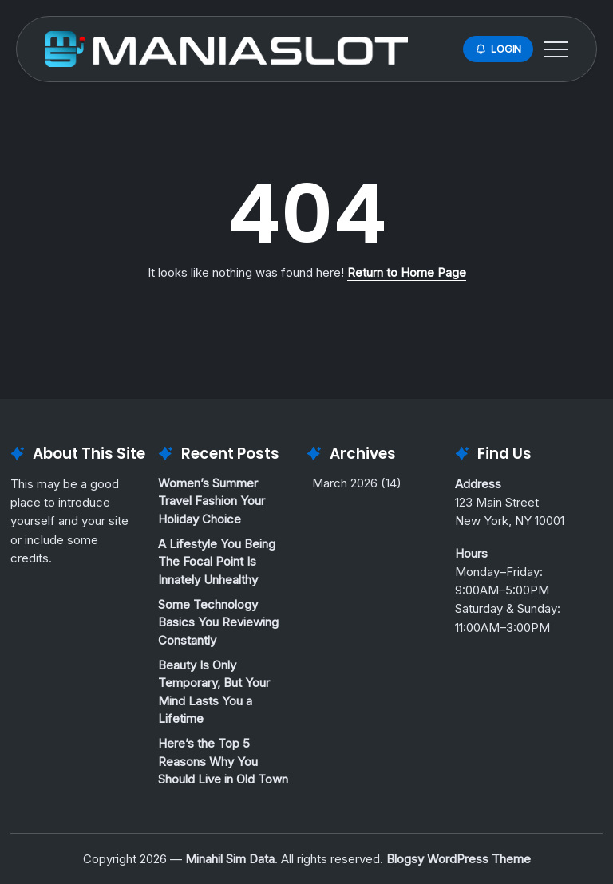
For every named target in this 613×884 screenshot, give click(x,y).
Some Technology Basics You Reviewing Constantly (218, 622)
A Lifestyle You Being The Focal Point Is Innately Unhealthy (216, 561)
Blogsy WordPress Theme (458, 858)
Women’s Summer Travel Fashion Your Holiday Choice (211, 501)
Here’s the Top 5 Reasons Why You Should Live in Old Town (223, 761)
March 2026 (345, 483)
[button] (498, 49)
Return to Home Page (406, 272)
